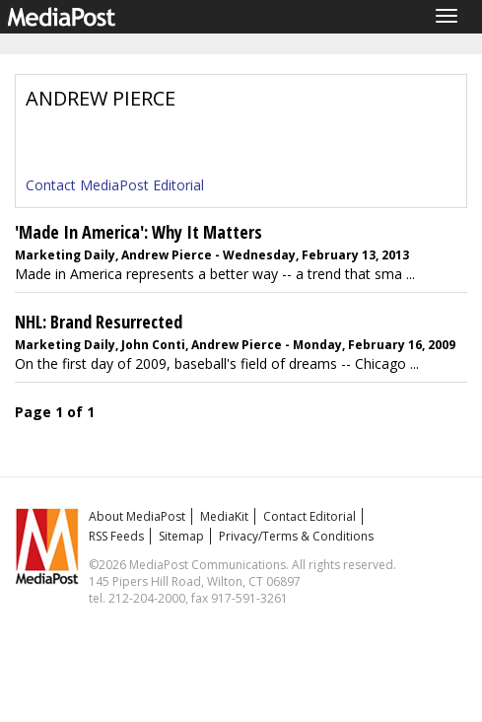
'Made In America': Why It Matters (138, 232)
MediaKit (224, 516)
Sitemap (181, 536)
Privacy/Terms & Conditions (296, 536)
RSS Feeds (116, 536)
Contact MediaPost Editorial (115, 185)
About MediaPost (137, 516)
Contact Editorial (309, 516)
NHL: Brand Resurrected (98, 321)
